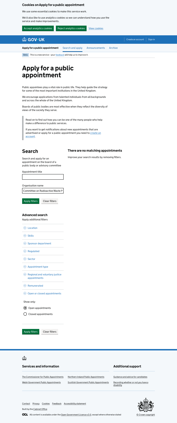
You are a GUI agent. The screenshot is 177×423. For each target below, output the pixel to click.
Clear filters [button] (49, 201)
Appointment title (32, 171)
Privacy (35, 403)
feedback (60, 54)
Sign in (151, 39)
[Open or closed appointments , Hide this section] (43, 293)
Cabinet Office (40, 409)
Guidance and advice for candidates (130, 376)
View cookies (96, 28)
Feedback (56, 403)
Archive (113, 47)
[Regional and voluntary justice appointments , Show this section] (43, 276)
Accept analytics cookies (38, 28)
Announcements (96, 47)
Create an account (135, 39)
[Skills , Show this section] (43, 235)
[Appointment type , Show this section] (43, 267)
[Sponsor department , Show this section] (43, 243)
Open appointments (39, 308)
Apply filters (31, 201)
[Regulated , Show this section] (43, 251)
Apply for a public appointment (40, 47)
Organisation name (32, 185)
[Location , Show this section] (43, 228)
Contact (26, 403)
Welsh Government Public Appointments (41, 382)
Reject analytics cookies (71, 28)
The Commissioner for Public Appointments (42, 376)
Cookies (46, 403)
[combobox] (43, 190)
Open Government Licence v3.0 (76, 414)
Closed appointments (40, 314)
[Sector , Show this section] (43, 259)
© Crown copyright (145, 414)
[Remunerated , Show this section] (43, 285)
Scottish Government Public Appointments (88, 382)
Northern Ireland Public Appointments (86, 376)
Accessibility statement (75, 403)
